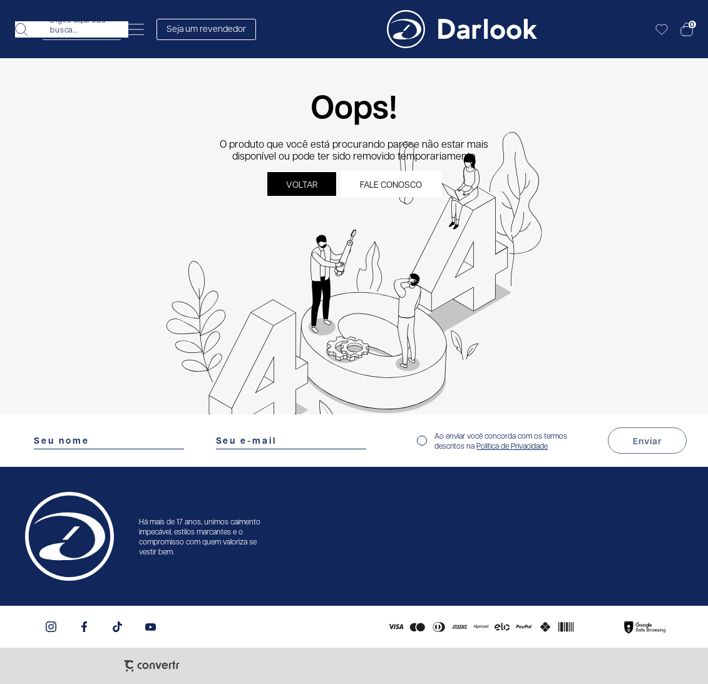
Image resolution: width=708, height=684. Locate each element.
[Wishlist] (661, 29)
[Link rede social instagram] (51, 626)
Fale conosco (391, 184)
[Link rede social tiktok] (117, 626)
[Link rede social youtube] (150, 626)
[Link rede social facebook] (84, 626)
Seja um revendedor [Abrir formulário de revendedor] (206, 28)
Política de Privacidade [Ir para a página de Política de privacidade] (512, 446)
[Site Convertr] (151, 665)
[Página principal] (462, 29)
